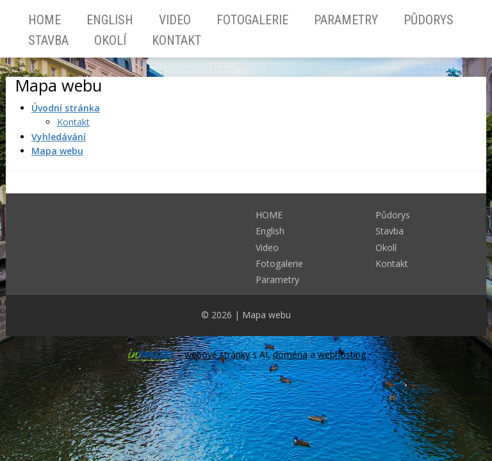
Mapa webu (266, 315)
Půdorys (429, 20)
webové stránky (217, 354)
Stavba (48, 40)
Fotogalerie (252, 20)
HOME (44, 20)
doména (290, 354)
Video (175, 20)
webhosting (342, 354)
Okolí (110, 40)
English (109, 20)
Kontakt (176, 40)
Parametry (346, 20)
